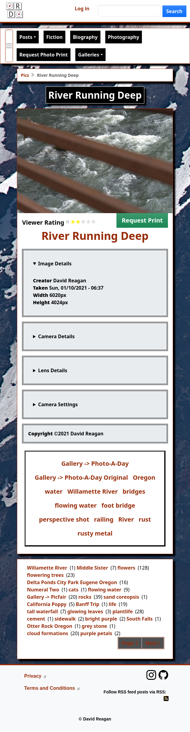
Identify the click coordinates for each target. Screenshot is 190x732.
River (126, 519)
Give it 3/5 (83, 221)
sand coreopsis (121, 597)
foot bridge (118, 505)
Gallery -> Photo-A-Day (95, 463)
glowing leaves (85, 611)
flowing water (76, 505)
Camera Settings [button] (58, 404)
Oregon (144, 477)
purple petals (96, 633)
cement (36, 618)
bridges (134, 491)
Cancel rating (67, 221)
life (112, 604)
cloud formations (47, 633)
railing (103, 519)
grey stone (94, 626)
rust (145, 519)
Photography (123, 37)
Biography (85, 37)
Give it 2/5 (78, 221)
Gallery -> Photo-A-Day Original (81, 477)
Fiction (54, 37)
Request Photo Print (43, 54)
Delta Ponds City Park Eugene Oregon (72, 582)
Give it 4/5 (88, 221)
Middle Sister (92, 567)
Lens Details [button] (52, 370)
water (54, 491)
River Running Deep (95, 235)
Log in (82, 8)
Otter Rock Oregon (49, 626)
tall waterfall (42, 611)
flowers (126, 567)
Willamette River (92, 491)
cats (73, 589)
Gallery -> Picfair (46, 597)
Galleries (88, 54)
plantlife (123, 611)
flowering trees (45, 575)
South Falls (139, 618)
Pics (25, 75)
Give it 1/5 (73, 221)
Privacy (35, 676)
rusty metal (94, 533)
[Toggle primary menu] (9, 45)
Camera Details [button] (56, 336)
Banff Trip (88, 604)
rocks (84, 597)
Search (174, 11)
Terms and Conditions (52, 688)
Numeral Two (43, 589)
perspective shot (64, 519)
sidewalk (65, 618)
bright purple (101, 618)
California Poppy (47, 604)
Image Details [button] (55, 263)
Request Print (142, 220)
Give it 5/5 (93, 221)
